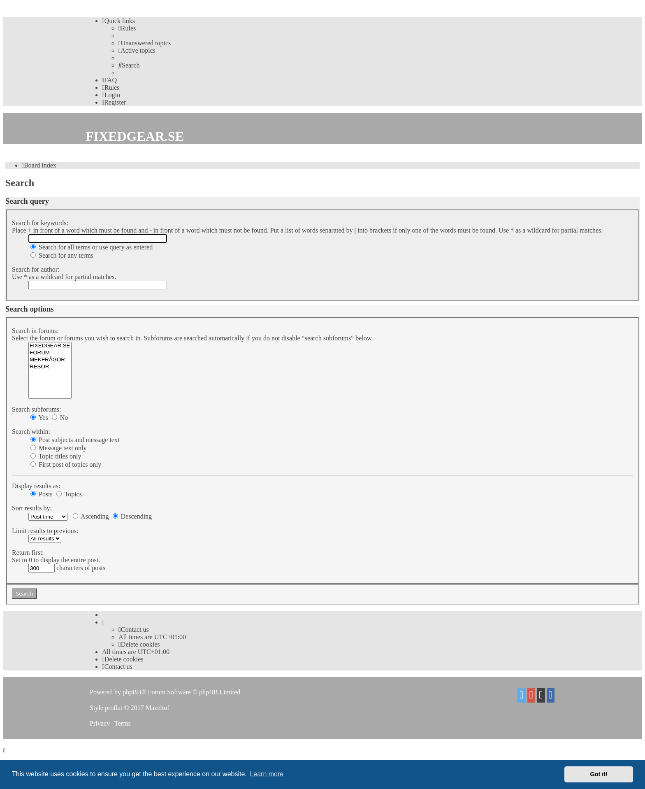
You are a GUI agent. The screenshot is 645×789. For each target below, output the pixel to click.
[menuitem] (127, 28)
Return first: (28, 552)
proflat (114, 707)
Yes (39, 417)
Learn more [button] (266, 773)
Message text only (58, 448)
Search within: (31, 431)
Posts (41, 494)
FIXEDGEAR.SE (50, 345)
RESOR (50, 366)
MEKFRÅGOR (50, 359)
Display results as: (36, 485)
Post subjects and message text (74, 439)
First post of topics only (65, 464)
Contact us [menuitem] (133, 629)
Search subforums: (36, 409)
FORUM (50, 352)
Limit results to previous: (45, 530)
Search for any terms (61, 255)
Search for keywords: (40, 222)
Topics (69, 494)
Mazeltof (157, 707)
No (60, 417)
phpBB (132, 692)
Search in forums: (35, 330)
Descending (132, 516)
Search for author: (36, 269)
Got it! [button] (599, 774)
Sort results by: (32, 508)
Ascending (91, 516)
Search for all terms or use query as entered (91, 247)
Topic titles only (55, 456)
